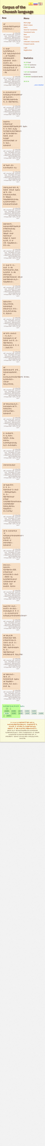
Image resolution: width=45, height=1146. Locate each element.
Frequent (27, 37)
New (25, 34)
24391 (20, 711)
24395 (14, 713)
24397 (27, 713)
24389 (7, 711)
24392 (27, 711)
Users (25, 27)
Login (25, 48)
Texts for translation (30, 30)
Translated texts (29, 32)
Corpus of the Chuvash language (17, 9)
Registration (28, 50)
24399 (41, 713)
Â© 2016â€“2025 (14, 723)
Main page (27, 23)
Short (25, 39)
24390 (14, 711)
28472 (9, 716)
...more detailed (38, 85)
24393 (34, 711)
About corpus (28, 25)
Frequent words (29, 44)
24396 (21, 713)
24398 (34, 713)
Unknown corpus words (31, 42)
